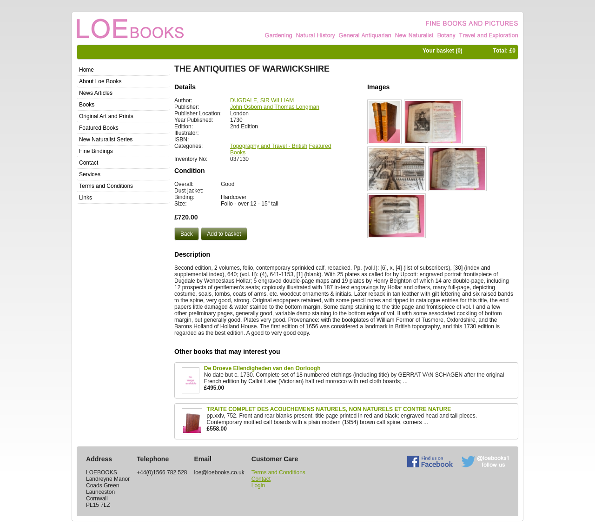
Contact (261, 479)
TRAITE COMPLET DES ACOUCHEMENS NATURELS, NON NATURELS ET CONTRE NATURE (329, 409)
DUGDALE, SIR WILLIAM (262, 100)
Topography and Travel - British (268, 146)
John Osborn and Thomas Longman (274, 107)
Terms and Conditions (278, 472)
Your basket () (443, 50)
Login (258, 485)
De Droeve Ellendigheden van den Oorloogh (262, 368)
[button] (186, 233)
